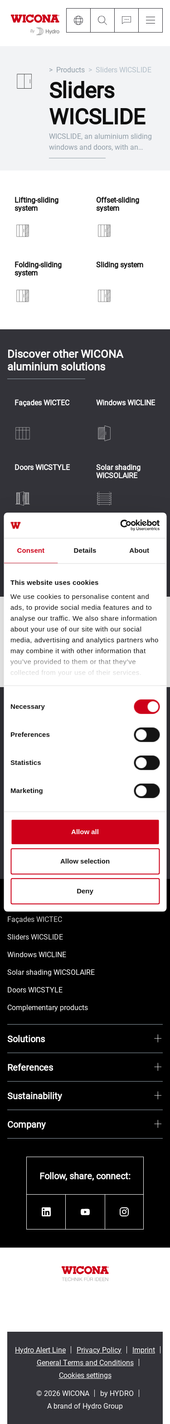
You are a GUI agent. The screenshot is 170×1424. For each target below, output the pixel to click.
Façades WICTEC (42, 403)
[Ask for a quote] (126, 20)
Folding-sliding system (38, 268)
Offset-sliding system (117, 204)
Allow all (85, 831)
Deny (85, 891)
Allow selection (85, 861)
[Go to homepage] (35, 23)
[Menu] (150, 20)
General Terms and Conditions (85, 1362)
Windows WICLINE (125, 403)
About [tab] (139, 550)
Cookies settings (85, 1375)
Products (70, 69)
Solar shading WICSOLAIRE (118, 471)
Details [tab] (85, 550)
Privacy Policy (99, 1349)
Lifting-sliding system (36, 204)
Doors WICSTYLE (42, 467)
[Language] (78, 20)
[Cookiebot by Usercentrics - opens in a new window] (121, 525)
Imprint (143, 1349)
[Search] (102, 20)
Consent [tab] (30, 550)
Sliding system (119, 265)
